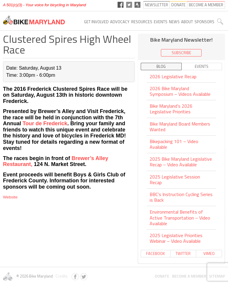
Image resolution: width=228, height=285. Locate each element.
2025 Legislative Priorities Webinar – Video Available (176, 238)
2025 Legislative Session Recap (175, 179)
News (174, 22)
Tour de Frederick (45, 123)
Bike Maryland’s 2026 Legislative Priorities (171, 108)
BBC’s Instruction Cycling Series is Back (181, 197)
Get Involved (96, 22)
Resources (141, 22)
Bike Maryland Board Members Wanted (180, 126)
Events (160, 22)
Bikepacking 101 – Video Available (174, 144)
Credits (61, 276)
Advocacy (119, 22)
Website (10, 197)
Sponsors (204, 22)
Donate (162, 276)
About (187, 22)
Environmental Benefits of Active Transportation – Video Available (180, 217)
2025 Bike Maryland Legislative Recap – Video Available (181, 161)
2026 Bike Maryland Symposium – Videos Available (180, 91)
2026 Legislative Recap (173, 77)
